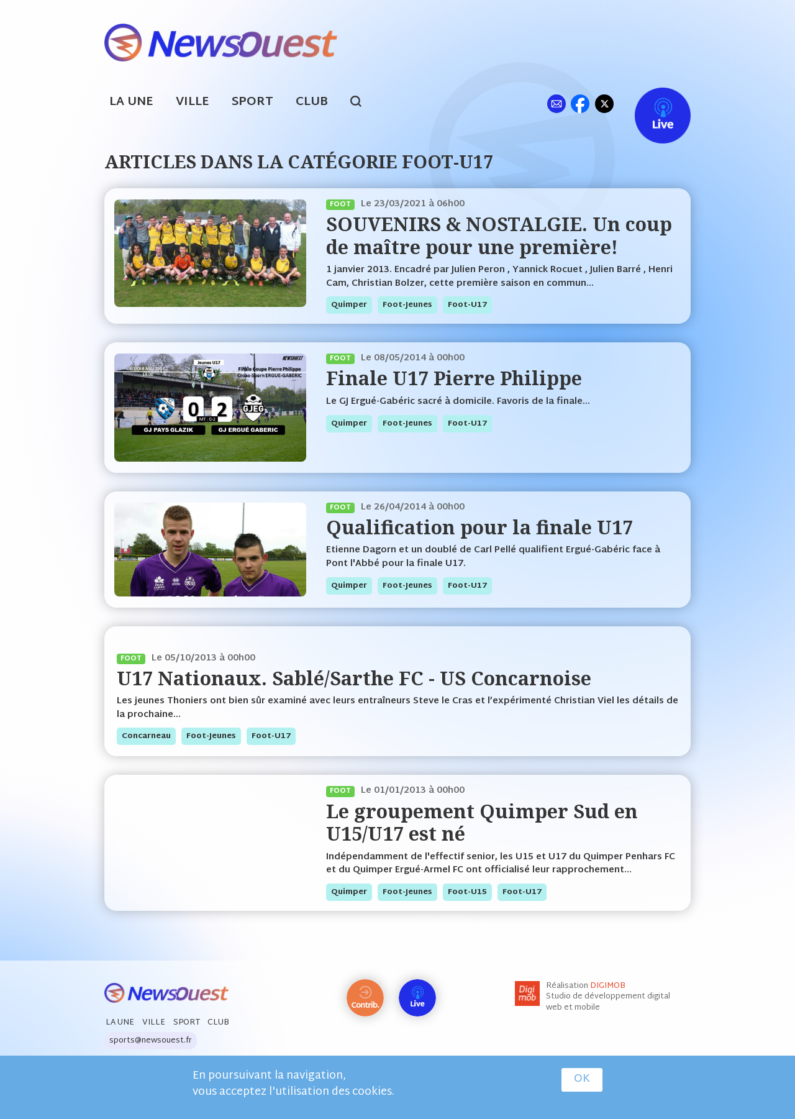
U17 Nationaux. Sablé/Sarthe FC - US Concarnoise (354, 678)
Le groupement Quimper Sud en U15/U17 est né (482, 822)
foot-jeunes (407, 305)
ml (556, 103)
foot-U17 (467, 305)
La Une (131, 102)
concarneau (146, 736)
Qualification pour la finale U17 (479, 527)
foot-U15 (467, 892)
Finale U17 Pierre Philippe (454, 378)
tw (604, 103)
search (362, 103)
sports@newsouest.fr (150, 1040)
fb (580, 103)
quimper (349, 305)
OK (582, 1080)
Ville (192, 102)
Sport (252, 102)
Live (650, 103)
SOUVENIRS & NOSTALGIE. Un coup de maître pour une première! (499, 235)
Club (312, 102)
